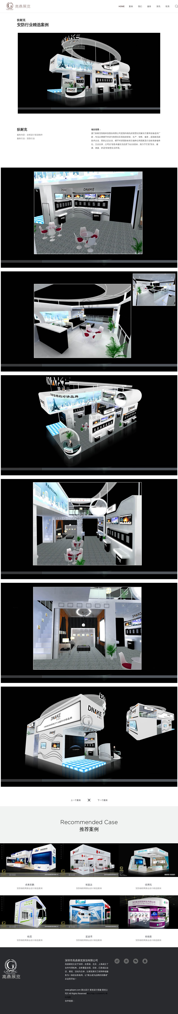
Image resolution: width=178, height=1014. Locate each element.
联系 (167, 6)
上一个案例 (76, 800)
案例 (130, 6)
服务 (149, 6)
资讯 (158, 6)
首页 (121, 6)
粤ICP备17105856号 (96, 993)
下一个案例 (102, 800)
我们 (140, 6)
